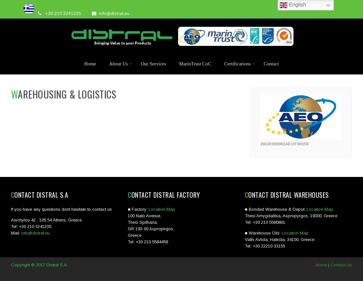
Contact (271, 63)
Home (90, 63)
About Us (120, 63)
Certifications (239, 63)
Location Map (162, 209)
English (293, 5)
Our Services (153, 63)
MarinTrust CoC (195, 63)
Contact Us (341, 264)
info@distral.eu (110, 13)
